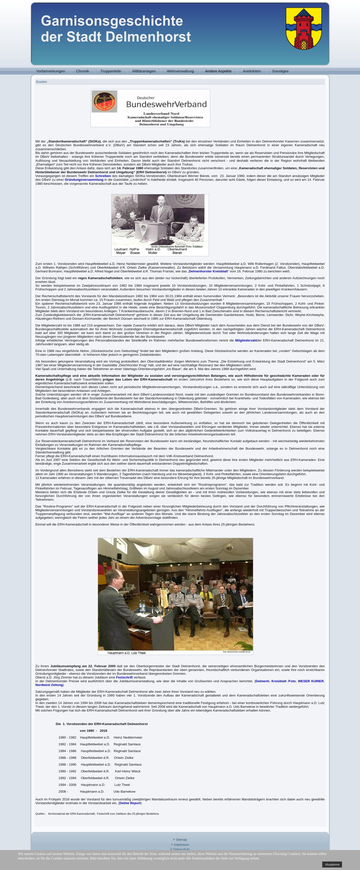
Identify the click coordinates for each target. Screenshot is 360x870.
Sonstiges (280, 71)
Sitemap (181, 839)
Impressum (181, 844)
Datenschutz (181, 849)
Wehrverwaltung (180, 71)
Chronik (82, 71)
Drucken (41, 82)
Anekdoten (252, 71)
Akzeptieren (332, 864)
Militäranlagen (144, 71)
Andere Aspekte (218, 71)
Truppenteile (110, 71)
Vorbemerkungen (50, 71)
